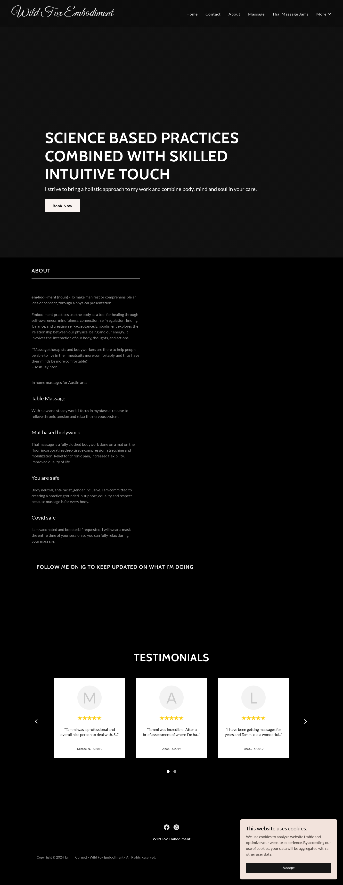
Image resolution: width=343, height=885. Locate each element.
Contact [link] (213, 14)
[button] (323, 14)
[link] (90, 14)
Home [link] (192, 14)
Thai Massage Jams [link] (290, 14)
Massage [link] (256, 14)
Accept (288, 868)
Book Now (63, 205)
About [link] (234, 14)
